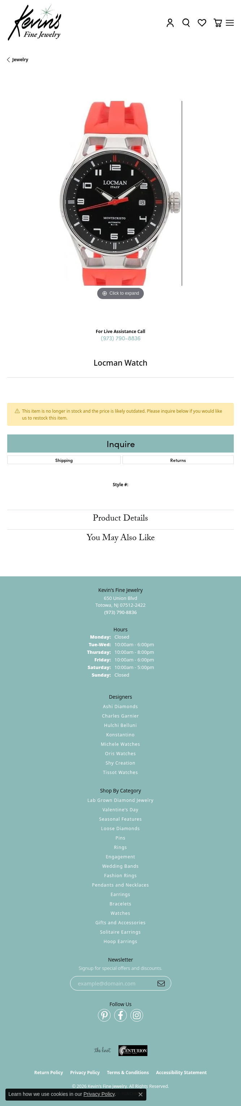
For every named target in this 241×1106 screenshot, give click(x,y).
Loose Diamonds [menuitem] (120, 828)
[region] (120, 198)
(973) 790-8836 (121, 338)
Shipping (64, 460)
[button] (170, 22)
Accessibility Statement (181, 1072)
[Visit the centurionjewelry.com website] (133, 1050)
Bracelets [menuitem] (120, 904)
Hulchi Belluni (120, 725)
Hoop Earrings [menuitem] (120, 941)
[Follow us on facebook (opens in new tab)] (120, 1015)
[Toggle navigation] (230, 23)
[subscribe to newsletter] (161, 983)
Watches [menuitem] (120, 913)
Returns (178, 460)
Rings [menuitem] (120, 847)
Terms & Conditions (128, 1072)
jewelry (20, 59)
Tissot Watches (120, 772)
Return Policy (48, 1072)
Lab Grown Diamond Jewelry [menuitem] (120, 800)
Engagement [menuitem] (120, 857)
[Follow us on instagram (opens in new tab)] (136, 1015)
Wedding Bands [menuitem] (120, 866)
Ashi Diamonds (120, 706)
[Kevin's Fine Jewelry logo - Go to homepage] (35, 22)
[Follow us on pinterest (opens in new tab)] (104, 1015)
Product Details (120, 519)
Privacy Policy (85, 1072)
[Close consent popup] (140, 1094)
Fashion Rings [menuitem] (120, 875)
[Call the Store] (120, 612)
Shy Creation (120, 763)
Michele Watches (120, 744)
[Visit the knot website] (102, 1050)
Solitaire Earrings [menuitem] (120, 932)
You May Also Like (121, 538)
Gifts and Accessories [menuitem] (120, 923)
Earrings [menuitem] (120, 894)
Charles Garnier (120, 716)
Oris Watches (120, 753)
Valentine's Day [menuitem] (121, 810)
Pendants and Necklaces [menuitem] (120, 885)
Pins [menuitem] (120, 838)
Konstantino (120, 735)
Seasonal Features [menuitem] (120, 819)
